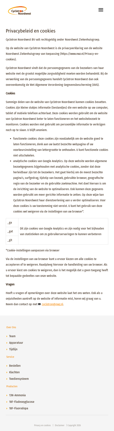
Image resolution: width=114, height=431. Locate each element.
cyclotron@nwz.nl (52, 304)
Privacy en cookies (42, 425)
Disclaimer (59, 425)
